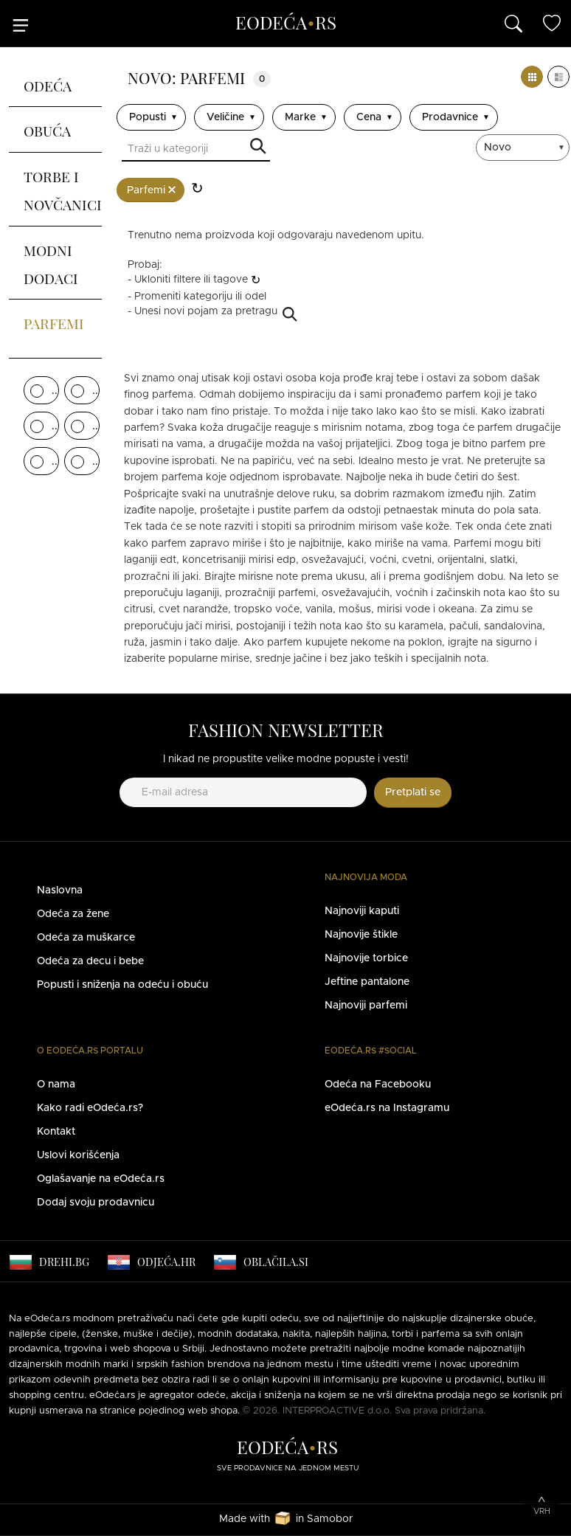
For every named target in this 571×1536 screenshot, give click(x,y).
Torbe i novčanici (63, 189)
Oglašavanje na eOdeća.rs (101, 1179)
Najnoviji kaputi (362, 911)
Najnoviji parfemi (366, 1005)
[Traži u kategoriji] (196, 150)
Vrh (541, 1511)
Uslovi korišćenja (78, 1155)
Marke (300, 117)
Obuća (47, 129)
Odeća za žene (73, 914)
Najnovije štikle (361, 935)
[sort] (524, 147)
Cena (368, 117)
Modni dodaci (51, 262)
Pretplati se (412, 792)
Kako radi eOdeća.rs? (90, 1108)
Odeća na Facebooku (378, 1084)
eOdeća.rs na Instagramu (387, 1108)
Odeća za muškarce (86, 938)
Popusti (147, 117)
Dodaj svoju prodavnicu (95, 1202)
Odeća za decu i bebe (90, 961)
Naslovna (60, 890)
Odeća (48, 84)
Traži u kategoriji (258, 147)
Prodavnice (450, 117)
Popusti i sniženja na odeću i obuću (122, 985)
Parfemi (54, 321)
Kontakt (56, 1132)
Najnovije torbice (366, 958)
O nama (56, 1084)
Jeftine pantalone (367, 982)
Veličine (225, 117)
